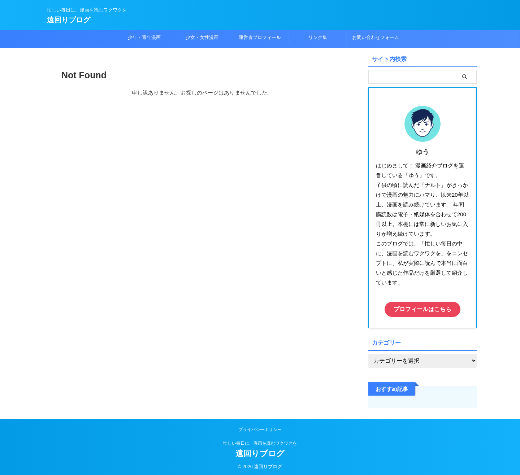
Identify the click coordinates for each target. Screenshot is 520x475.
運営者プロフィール (260, 37)
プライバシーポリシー (260, 427)
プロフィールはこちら (422, 308)
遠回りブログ (68, 20)
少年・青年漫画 (144, 37)
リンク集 (317, 37)
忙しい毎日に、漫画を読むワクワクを (260, 441)
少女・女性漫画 (202, 37)
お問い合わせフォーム (375, 37)
